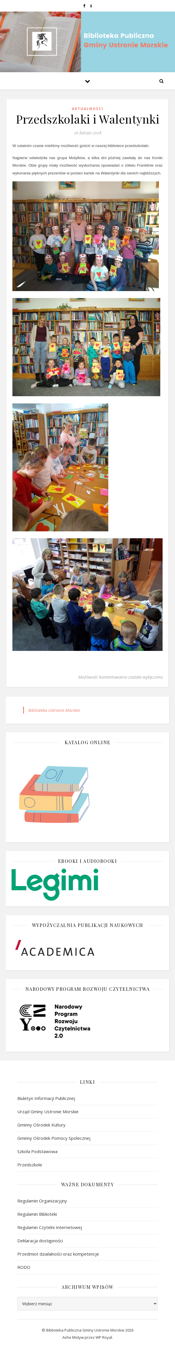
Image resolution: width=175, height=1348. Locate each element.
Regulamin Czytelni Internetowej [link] (49, 1227)
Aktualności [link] (87, 108)
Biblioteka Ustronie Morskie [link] (54, 710)
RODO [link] (23, 1267)
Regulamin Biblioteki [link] (37, 1214)
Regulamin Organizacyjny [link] (42, 1201)
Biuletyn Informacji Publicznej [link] (46, 1098)
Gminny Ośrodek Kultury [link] (41, 1125)
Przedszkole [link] (29, 1165)
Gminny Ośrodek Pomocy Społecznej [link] (53, 1138)
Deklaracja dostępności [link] (40, 1240)
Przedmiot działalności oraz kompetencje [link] (58, 1254)
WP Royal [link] (104, 1337)
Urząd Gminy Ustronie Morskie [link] (48, 1111)
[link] (84, 5)
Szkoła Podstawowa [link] (37, 1151)
